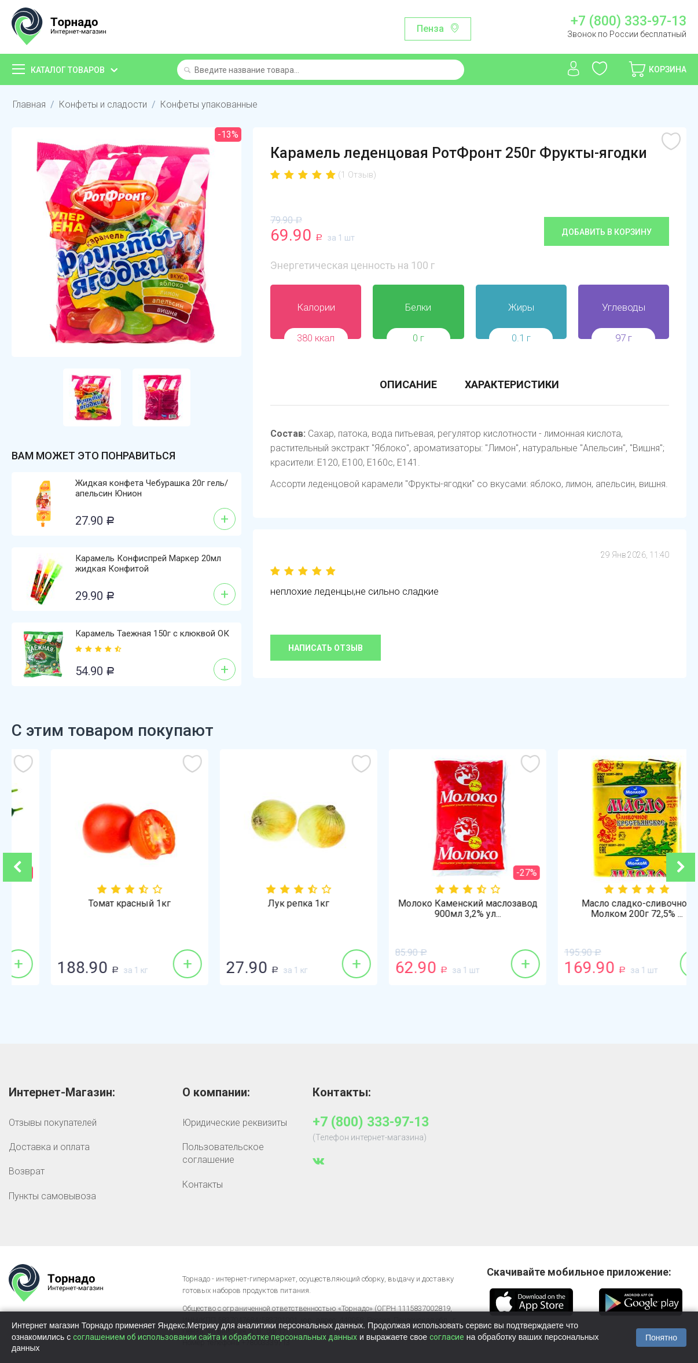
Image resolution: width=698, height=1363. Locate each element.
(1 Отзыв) (357, 175)
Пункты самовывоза (52, 1196)
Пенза (430, 28)
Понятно (661, 1337)
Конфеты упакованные (209, 104)
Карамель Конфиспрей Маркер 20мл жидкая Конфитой (148, 563)
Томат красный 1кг (265, 903)
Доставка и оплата (49, 1146)
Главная (29, 104)
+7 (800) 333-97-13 (628, 21)
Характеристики (512, 384)
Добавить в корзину (606, 232)
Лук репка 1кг (434, 903)
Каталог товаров (68, 70)
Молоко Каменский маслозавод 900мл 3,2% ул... (603, 908)
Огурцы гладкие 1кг (96, 903)
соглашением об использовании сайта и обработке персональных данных (215, 1337)
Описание (408, 384)
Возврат (27, 1171)
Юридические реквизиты (234, 1122)
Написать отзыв (325, 648)
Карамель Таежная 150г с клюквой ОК (152, 633)
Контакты (202, 1184)
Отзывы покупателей (53, 1122)
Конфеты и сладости (103, 104)
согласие (446, 1337)
